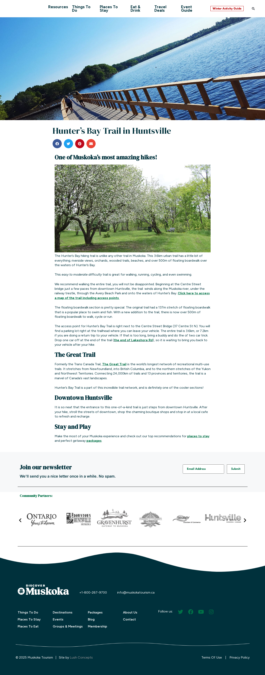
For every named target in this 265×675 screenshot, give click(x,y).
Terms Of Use (211, 657)
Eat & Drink (135, 9)
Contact (129, 619)
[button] (253, 8)
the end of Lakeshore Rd (133, 340)
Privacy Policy (239, 657)
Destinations (62, 612)
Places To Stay (109, 9)
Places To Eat (28, 626)
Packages (95, 612)
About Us (130, 612)
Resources (58, 7)
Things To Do (81, 9)
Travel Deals (160, 9)
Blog (91, 619)
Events (58, 619)
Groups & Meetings (68, 626)
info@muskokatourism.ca (136, 592)
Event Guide (186, 9)
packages (94, 441)
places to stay (198, 436)
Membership (97, 626)
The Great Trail (114, 364)
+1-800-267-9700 (93, 592)
